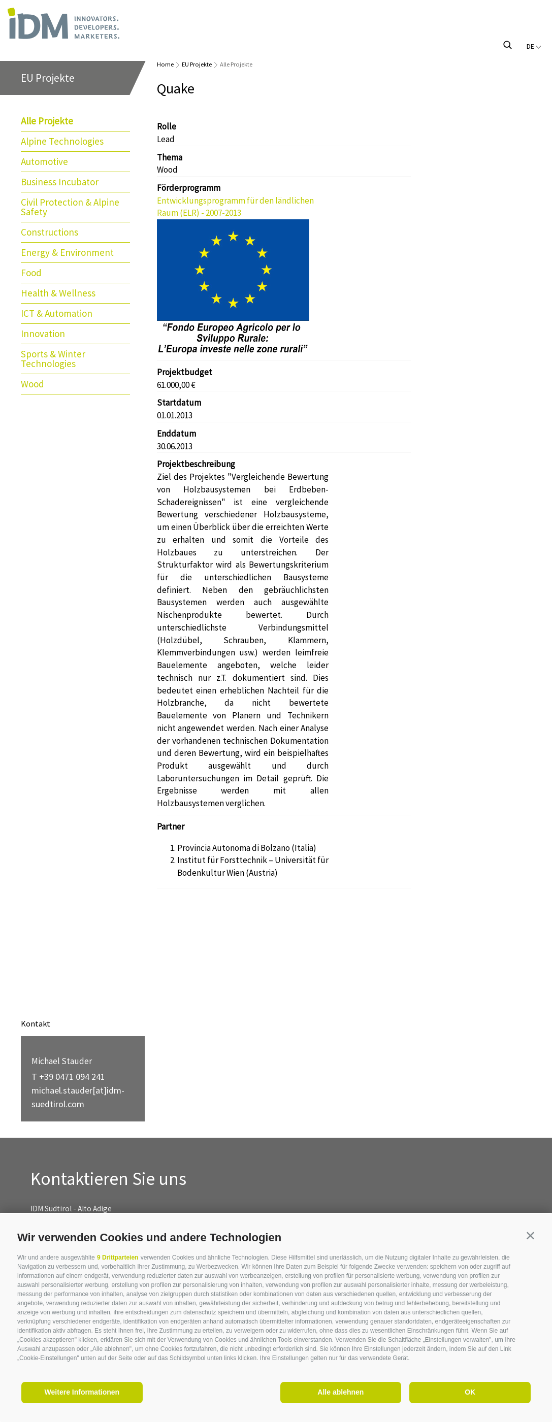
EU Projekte (197, 64)
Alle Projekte (47, 121)
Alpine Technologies (62, 141)
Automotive (44, 161)
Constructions (49, 232)
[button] (530, 1235)
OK (470, 1392)
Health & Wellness (58, 293)
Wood (32, 384)
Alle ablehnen (340, 1392)
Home (165, 64)
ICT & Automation (56, 313)
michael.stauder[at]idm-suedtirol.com (77, 1097)
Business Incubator (60, 182)
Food (31, 273)
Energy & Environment (67, 252)
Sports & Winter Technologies (53, 359)
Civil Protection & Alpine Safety (70, 207)
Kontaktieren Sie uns (108, 1179)
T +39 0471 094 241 (68, 1076)
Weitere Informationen (82, 1392)
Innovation (43, 333)
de (534, 46)
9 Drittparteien (117, 1257)
